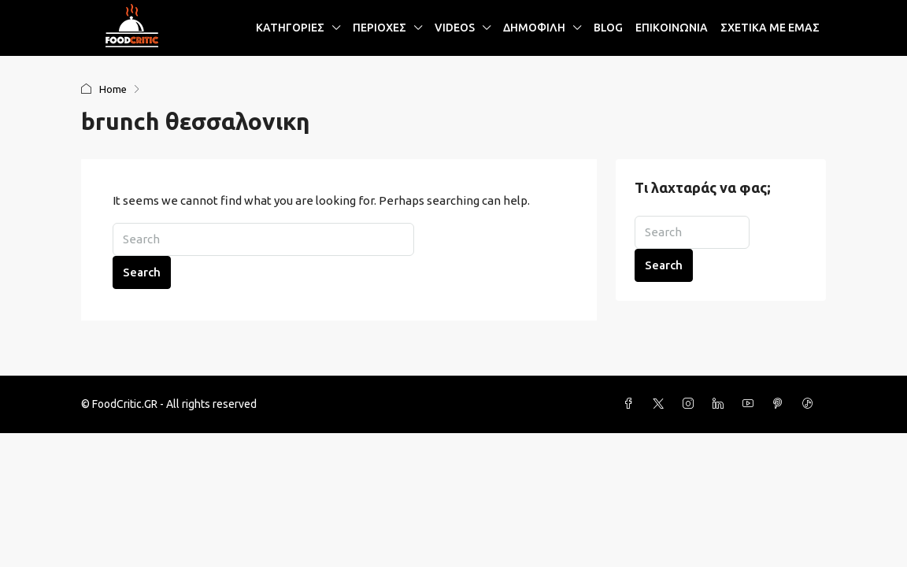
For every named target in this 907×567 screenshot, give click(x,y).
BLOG (608, 27)
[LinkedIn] (721, 404)
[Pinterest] (781, 404)
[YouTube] (751, 404)
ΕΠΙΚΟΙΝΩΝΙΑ (671, 27)
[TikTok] (811, 404)
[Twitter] (661, 404)
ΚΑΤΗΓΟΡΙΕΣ (290, 27)
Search (142, 272)
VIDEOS (455, 27)
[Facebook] (631, 404)
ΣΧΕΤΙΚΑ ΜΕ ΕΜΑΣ (770, 27)
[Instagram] (691, 404)
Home (113, 88)
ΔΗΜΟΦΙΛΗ (534, 27)
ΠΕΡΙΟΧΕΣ (379, 27)
